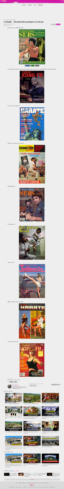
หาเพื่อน (19, 2)
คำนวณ (40, 2)
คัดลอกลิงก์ (58, 24)
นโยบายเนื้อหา (25, 487)
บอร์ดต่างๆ (30, 5)
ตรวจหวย (34, 2)
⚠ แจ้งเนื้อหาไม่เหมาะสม (55, 384)
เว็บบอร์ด (15, 2)
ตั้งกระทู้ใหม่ (32, 479)
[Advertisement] (32, 13)
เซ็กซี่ (8, 301)
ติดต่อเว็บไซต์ (40, 487)
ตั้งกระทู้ (40, 5)
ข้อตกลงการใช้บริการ (11, 487)
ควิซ (37, 2)
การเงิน (44, 2)
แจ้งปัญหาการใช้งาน (45, 487)
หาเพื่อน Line (26, 2)
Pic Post (30, 2)
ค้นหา (35, 5)
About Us (36, 487)
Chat (22, 2)
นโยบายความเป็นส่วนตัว (18, 487)
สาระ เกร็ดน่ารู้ (15, 471)
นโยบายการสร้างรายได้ (31, 487)
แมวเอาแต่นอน (8, 25)
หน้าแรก (11, 2)
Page (47, 2)
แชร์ (53, 24)
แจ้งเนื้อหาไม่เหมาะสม (52, 487)
